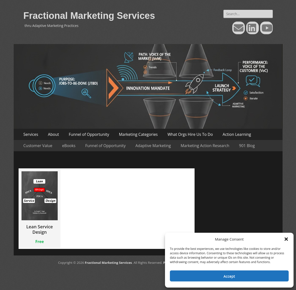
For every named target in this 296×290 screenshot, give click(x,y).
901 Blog (247, 145)
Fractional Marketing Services (89, 16)
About (53, 134)
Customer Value (38, 145)
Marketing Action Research (205, 145)
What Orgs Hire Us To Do (190, 134)
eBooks (69, 145)
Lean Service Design (40, 203)
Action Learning (237, 134)
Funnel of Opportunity (89, 134)
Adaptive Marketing (153, 145)
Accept (229, 276)
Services (30, 134)
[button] (286, 239)
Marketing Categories (138, 134)
